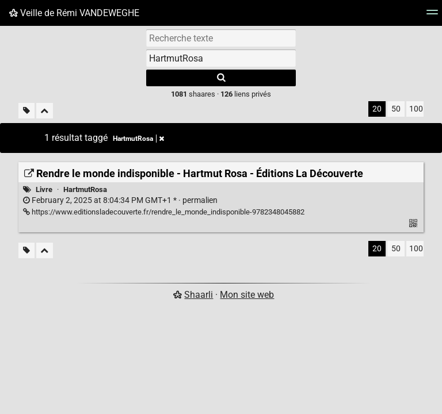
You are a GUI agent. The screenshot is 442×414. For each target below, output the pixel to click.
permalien (120, 200)
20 (377, 109)
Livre (44, 189)
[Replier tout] (44, 110)
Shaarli (198, 294)
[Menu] (432, 16)
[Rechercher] (221, 78)
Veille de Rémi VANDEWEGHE (74, 12)
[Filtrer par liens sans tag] (26, 110)
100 (416, 109)
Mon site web (247, 294)
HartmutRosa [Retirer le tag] (138, 139)
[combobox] (221, 58)
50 (396, 109)
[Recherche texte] (221, 38)
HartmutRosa (85, 189)
